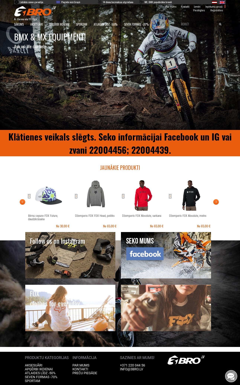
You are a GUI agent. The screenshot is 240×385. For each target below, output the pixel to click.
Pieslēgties (199, 10)
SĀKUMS (19, 24)
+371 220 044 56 (132, 365)
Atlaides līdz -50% (106, 24)
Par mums (171, 6)
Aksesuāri (36, 24)
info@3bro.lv (131, 369)
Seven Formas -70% (136, 24)
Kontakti (185, 6)
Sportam (81, 24)
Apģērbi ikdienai (59, 24)
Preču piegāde (84, 373)
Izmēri (197, 6)
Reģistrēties (216, 10)
